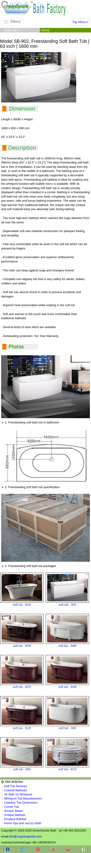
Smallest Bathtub (15, 819)
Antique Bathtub (14, 815)
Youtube (53, 849)
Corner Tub (11, 806)
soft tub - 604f (22, 645)
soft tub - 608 (21, 769)
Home (45, 30)
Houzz (83, 849)
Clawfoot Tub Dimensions (21, 802)
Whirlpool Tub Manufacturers (23, 798)
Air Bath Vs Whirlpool (18, 794)
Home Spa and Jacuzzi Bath (22, 823)
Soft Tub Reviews (15, 786)
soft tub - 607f (22, 687)
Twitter (22, 849)
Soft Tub (12, 30)
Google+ (37, 849)
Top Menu (80, 22)
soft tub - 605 (67, 728)
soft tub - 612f (22, 728)
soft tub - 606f (67, 645)
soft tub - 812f (67, 769)
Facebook (7, 849)
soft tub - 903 (67, 604)
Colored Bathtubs (15, 790)
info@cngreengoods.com (25, 836)
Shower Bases (13, 811)
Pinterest (68, 849)
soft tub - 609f (67, 687)
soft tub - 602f (22, 604)
